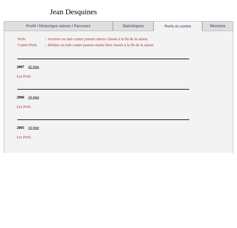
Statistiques (133, 26)
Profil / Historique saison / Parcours (58, 26)
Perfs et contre (178, 26)
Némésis (217, 26)
